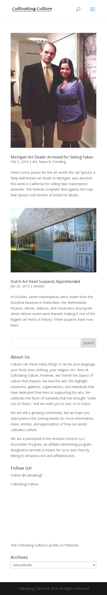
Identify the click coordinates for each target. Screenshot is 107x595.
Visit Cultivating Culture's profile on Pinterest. (45, 545)
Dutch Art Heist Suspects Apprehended (45, 281)
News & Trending (52, 161)
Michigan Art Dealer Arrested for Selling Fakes (52, 157)
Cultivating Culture (24, 484)
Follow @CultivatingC (27, 475)
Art (35, 161)
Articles (39, 286)
